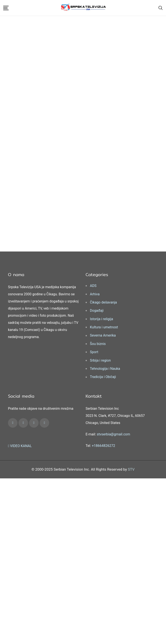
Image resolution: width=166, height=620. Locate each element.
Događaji (96, 310)
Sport (94, 352)
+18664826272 (103, 446)
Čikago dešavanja (103, 302)
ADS (93, 286)
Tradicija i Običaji (103, 377)
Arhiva (95, 294)
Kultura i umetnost (104, 327)
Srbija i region (100, 360)
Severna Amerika (103, 335)
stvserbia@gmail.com (113, 434)
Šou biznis (98, 344)
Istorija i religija (101, 319)
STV (131, 469)
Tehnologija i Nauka (105, 369)
